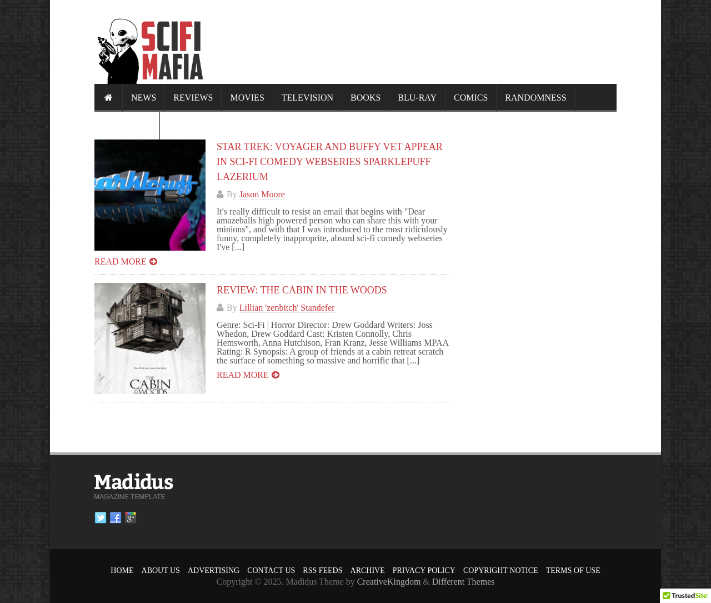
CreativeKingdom (389, 581)
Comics (471, 97)
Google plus (130, 518)
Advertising (213, 570)
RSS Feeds (322, 570)
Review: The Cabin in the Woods (302, 290)
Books (365, 97)
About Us (161, 570)
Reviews (193, 97)
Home (122, 570)
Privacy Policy (424, 570)
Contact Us (271, 570)
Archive (368, 570)
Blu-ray (417, 97)
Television (307, 97)
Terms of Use (573, 570)
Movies (247, 97)
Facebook (115, 518)
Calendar (127, 125)
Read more (120, 261)
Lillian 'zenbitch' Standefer (287, 307)
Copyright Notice (500, 570)
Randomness (535, 97)
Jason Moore (262, 194)
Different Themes (463, 581)
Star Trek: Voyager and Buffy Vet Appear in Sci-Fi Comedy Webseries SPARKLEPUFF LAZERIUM (330, 161)
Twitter (100, 518)
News (143, 97)
